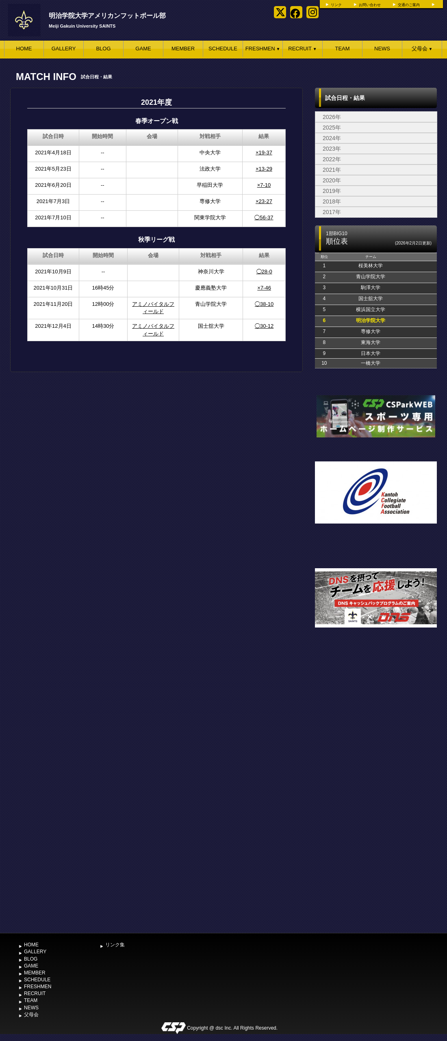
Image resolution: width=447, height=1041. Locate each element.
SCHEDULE (222, 48)
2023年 (332, 148)
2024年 (332, 138)
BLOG (103, 48)
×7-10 (264, 185)
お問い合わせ (370, 5)
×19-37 (264, 152)
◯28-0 (264, 271)
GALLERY (64, 48)
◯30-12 (264, 326)
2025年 (332, 127)
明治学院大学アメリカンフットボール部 (107, 15)
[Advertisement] (89, 842)
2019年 (332, 191)
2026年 (332, 117)
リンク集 (115, 945)
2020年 (332, 180)
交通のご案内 (409, 5)
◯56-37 (263, 217)
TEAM (342, 48)
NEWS (382, 48)
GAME (143, 48)
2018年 (332, 201)
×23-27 (264, 201)
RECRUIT (302, 48)
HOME (24, 48)
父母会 (422, 48)
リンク (336, 5)
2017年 (332, 212)
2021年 (332, 170)
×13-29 (264, 169)
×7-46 (264, 288)
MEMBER (183, 48)
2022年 (332, 159)
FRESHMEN (262, 48)
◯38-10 (264, 304)
